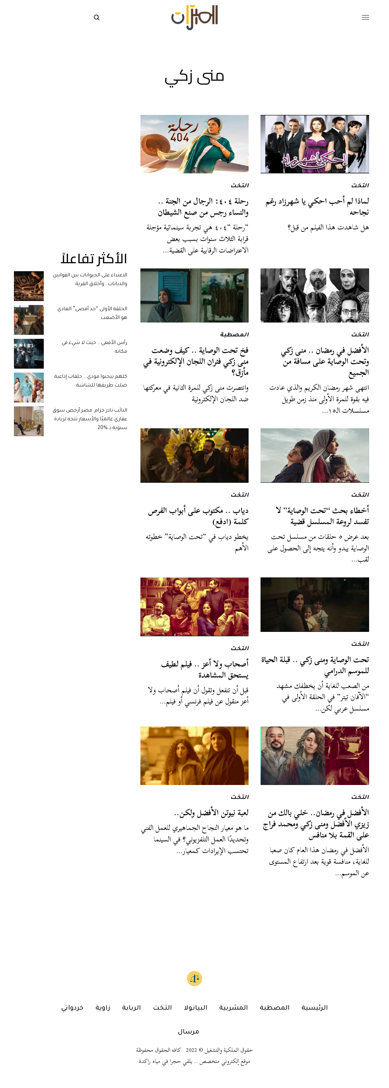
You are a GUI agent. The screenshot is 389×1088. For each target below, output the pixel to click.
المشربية (233, 1008)
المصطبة (234, 335)
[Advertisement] (70, 164)
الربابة (131, 1008)
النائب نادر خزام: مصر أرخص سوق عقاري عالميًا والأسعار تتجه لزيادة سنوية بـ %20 (90, 419)
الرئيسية (314, 1008)
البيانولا (195, 1008)
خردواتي (72, 1008)
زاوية (102, 1008)
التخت (360, 186)
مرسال (188, 1032)
